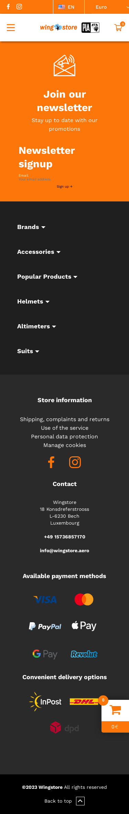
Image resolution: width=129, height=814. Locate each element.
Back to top (64, 801)
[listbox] (68, 7)
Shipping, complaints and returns (64, 419)
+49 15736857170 (64, 536)
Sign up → (65, 186)
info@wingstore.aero (64, 550)
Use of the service (64, 428)
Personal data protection (64, 436)
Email (23, 175)
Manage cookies (64, 445)
